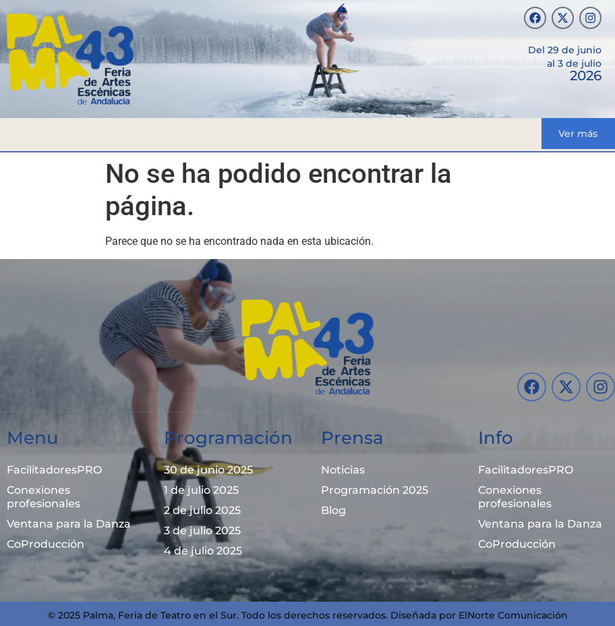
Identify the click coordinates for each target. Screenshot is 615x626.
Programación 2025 (374, 490)
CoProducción (45, 544)
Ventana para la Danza (69, 523)
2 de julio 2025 (202, 510)
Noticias (343, 469)
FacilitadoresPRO (54, 469)
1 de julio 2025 (201, 490)
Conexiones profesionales (43, 497)
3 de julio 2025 (202, 530)
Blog (333, 510)
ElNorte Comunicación (513, 615)
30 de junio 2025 (208, 469)
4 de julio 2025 (203, 550)
